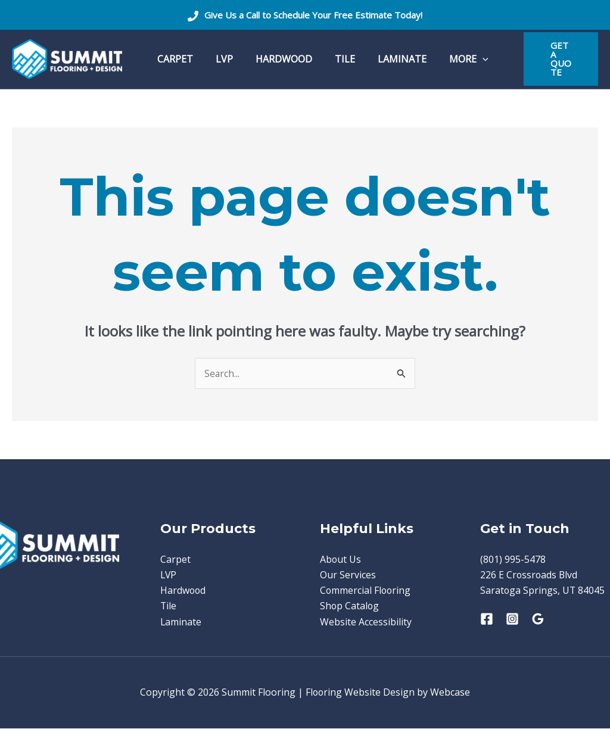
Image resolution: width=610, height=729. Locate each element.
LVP (169, 575)
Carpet (175, 559)
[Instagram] (512, 619)
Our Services (348, 575)
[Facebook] (486, 619)
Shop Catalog (350, 606)
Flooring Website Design (360, 693)
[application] (463, 59)
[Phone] (193, 16)
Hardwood (183, 590)
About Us (341, 559)
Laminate (181, 622)
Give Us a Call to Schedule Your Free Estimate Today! (313, 15)
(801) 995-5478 (513, 559)
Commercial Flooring (366, 590)
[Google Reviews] (537, 619)
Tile (168, 606)
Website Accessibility (366, 622)
